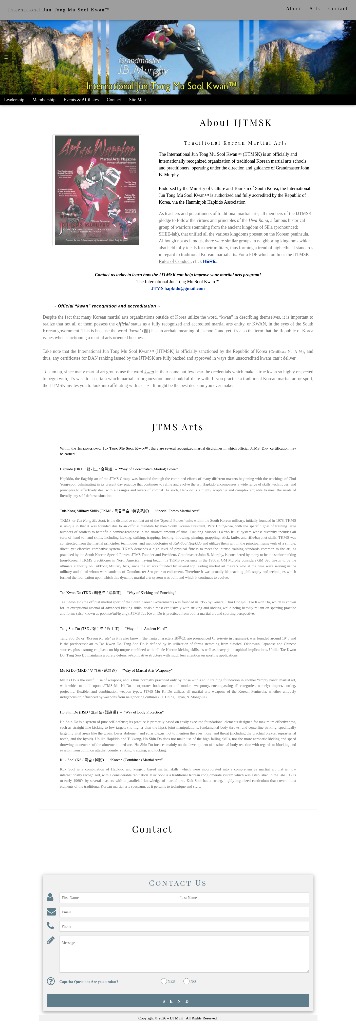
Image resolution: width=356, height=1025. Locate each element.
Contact (338, 8)
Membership (43, 99)
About (293, 8)
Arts (314, 8)
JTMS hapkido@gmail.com (178, 288)
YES (171, 981)
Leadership (14, 99)
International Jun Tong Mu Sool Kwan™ (59, 9)
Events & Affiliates (81, 99)
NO (193, 981)
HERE (209, 261)
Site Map (137, 99)
